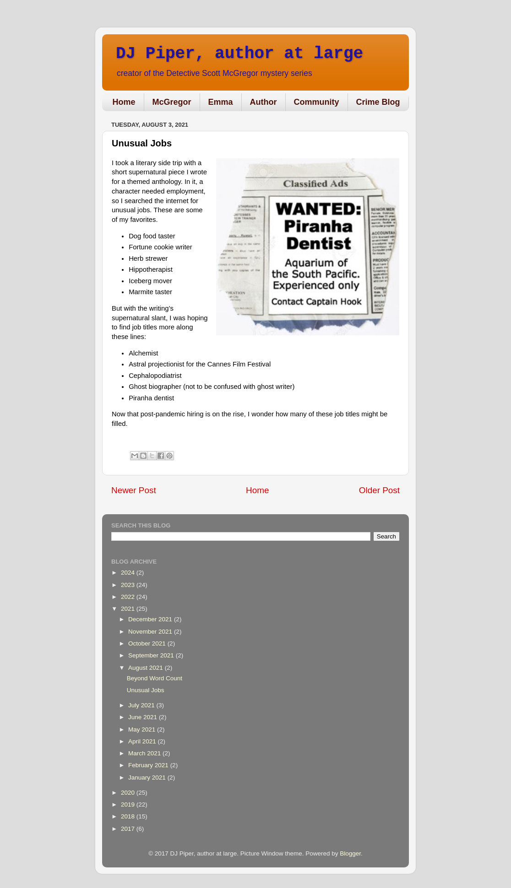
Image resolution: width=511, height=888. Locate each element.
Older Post (379, 490)
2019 (128, 804)
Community (316, 102)
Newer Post (133, 490)
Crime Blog (378, 102)
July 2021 (142, 705)
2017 (128, 828)
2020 (128, 792)
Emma (220, 102)
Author (263, 102)
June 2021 (143, 717)
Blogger (350, 853)
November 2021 (151, 631)
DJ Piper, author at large (239, 53)
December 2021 (151, 619)
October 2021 (148, 643)
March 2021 (145, 753)
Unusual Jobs (145, 690)
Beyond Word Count (154, 678)
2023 (128, 584)
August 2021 (146, 667)
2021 (128, 608)
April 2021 (143, 741)
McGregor (171, 102)
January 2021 (148, 777)
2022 (128, 596)
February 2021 (149, 765)
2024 (128, 572)
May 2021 (142, 729)
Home (124, 102)
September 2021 (152, 655)
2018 (128, 816)
